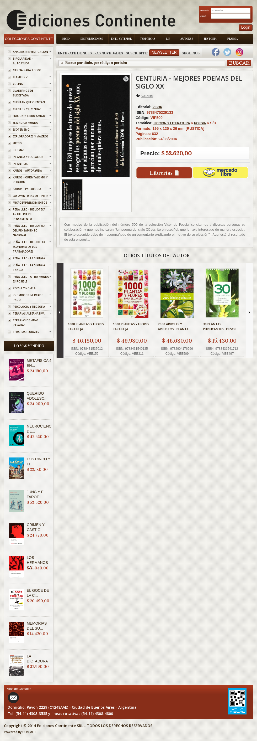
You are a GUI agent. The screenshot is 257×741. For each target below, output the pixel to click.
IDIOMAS (18, 150)
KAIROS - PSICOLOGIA (27, 189)
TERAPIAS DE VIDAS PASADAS (26, 322)
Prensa (232, 38)
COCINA (18, 84)
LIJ (168, 38)
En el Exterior (121, 38)
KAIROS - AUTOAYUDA (27, 170)
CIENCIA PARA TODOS (27, 70)
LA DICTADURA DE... (37, 661)
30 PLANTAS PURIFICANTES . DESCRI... (221, 326)
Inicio (66, 38)
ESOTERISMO (21, 129)
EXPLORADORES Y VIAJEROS (31, 136)
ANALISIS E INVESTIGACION (30, 52)
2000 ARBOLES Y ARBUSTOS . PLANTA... (174, 326)
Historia (210, 38)
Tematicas (148, 38)
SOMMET (29, 732)
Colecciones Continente (29, 39)
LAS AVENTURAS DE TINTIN (31, 196)
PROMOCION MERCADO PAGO (28, 297)
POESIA (200, 123)
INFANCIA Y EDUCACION (28, 157)
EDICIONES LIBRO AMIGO (29, 116)
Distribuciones (92, 38)
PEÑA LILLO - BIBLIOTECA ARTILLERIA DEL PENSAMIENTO (29, 214)
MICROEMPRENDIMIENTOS (30, 202)
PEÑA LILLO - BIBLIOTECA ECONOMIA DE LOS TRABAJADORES (29, 246)
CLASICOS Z (20, 77)
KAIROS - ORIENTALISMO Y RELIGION (30, 180)
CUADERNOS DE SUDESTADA (23, 93)
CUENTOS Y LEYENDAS (27, 109)
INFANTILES (20, 164)
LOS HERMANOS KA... (37, 562)
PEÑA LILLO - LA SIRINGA (29, 258)
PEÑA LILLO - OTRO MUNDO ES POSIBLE (31, 279)
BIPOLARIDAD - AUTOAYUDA (23, 61)
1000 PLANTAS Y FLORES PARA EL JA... (86, 326)
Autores (186, 38)
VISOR (157, 107)
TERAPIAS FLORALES (26, 332)
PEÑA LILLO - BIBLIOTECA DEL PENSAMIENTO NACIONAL (29, 230)
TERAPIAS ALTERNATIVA (29, 313)
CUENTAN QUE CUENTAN (29, 102)
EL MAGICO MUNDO (25, 123)
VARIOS (147, 96)
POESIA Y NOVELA (24, 288)
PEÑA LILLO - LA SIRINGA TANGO (29, 267)
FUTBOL (18, 143)
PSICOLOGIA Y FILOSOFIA (29, 306)
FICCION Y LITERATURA (171, 123)
